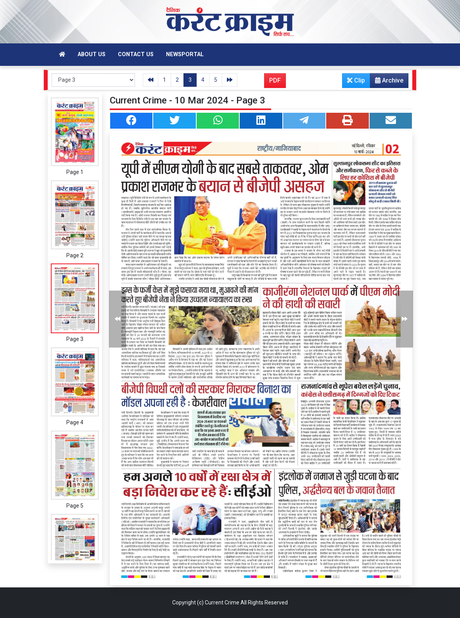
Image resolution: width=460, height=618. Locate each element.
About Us (91, 54)
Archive (386, 82)
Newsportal (185, 54)
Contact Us (136, 54)
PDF (275, 80)
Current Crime (222, 602)
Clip (356, 80)
